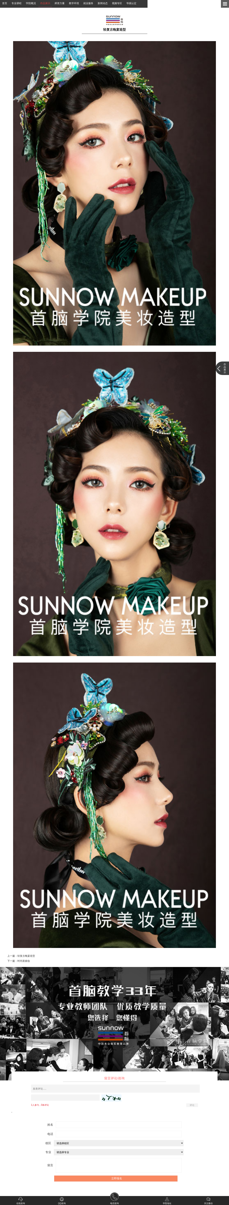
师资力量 (60, 3)
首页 (4, 3)
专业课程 (16, 3)
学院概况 (31, 3)
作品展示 (45, 3)
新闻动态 (103, 3)
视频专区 (117, 3)
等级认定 (131, 3)
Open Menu (225, 4)
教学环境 (74, 3)
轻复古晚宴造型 (26, 955)
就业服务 (88, 3)
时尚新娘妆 (23, 960)
